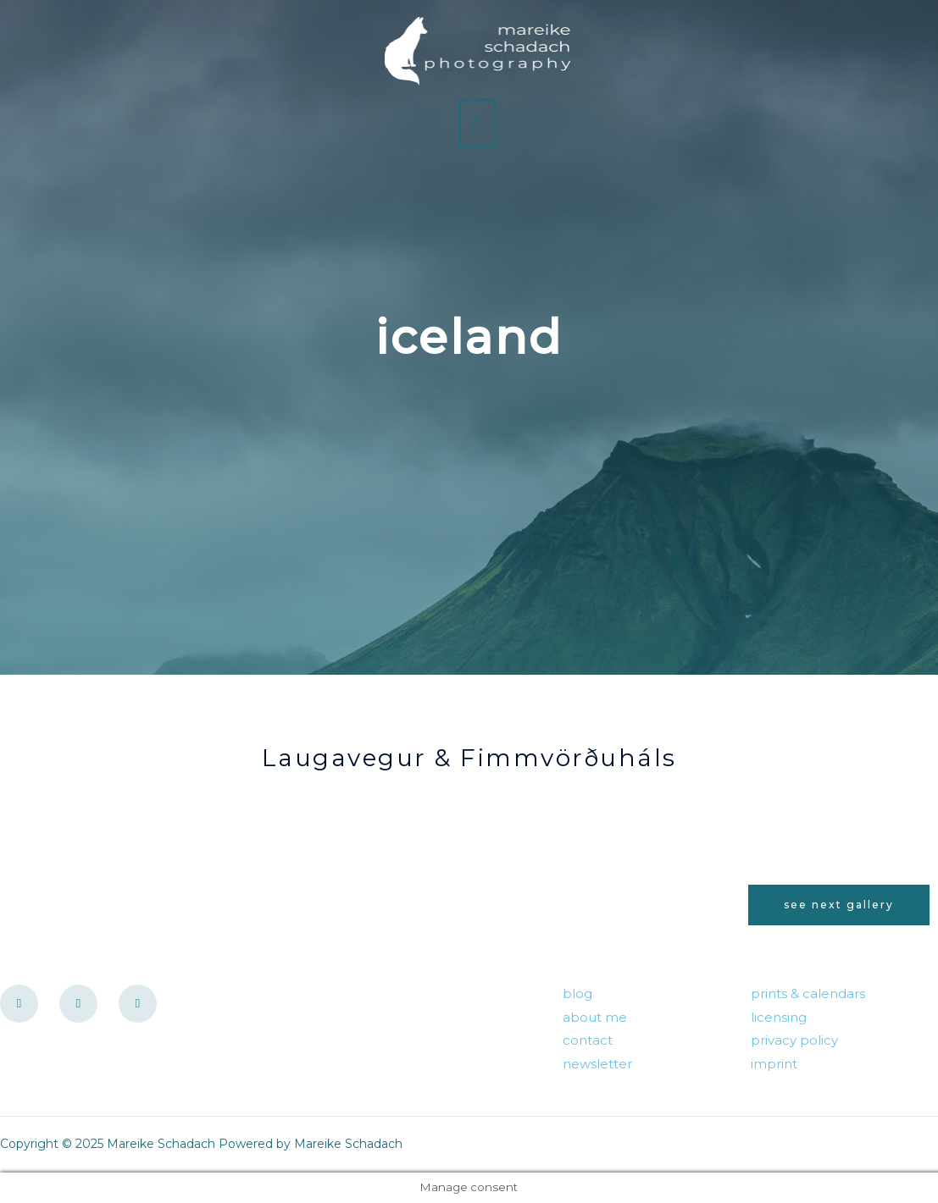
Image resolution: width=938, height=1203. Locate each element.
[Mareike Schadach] (478, 51)
